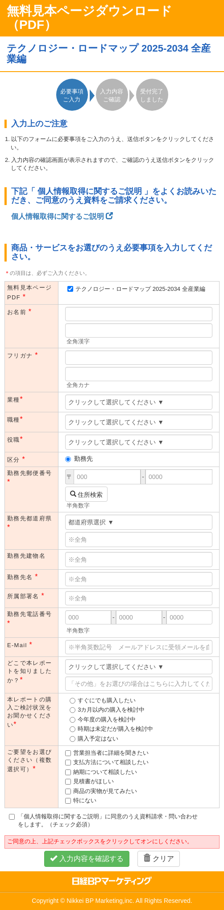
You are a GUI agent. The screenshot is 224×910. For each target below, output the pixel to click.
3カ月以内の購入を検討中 (111, 709)
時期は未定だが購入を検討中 (115, 728)
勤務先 (79, 458)
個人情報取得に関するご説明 (62, 216)
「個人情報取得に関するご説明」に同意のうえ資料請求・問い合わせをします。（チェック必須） (103, 820)
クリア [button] (158, 858)
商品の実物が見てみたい (105, 791)
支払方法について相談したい (111, 762)
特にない (84, 800)
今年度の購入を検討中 (107, 719)
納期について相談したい (105, 772)
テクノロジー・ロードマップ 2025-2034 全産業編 (140, 289)
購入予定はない (98, 738)
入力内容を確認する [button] (86, 858)
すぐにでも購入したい (107, 700)
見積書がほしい (93, 781)
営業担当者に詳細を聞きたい (111, 752)
